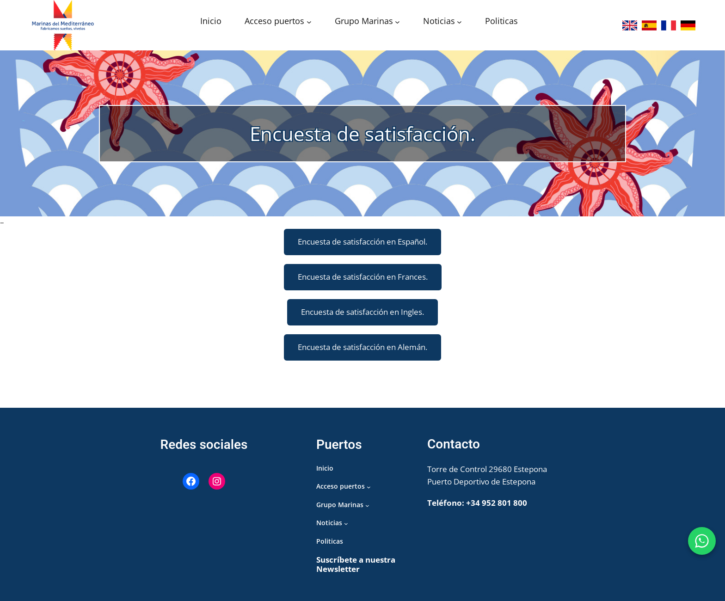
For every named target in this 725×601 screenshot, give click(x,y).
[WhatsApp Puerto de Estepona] (702, 541)
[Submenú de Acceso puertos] (309, 22)
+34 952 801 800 (496, 502)
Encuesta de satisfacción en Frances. (363, 276)
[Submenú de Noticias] (459, 22)
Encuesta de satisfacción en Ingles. (362, 312)
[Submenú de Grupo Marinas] (397, 22)
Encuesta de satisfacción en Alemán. (362, 347)
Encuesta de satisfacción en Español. (362, 241)
